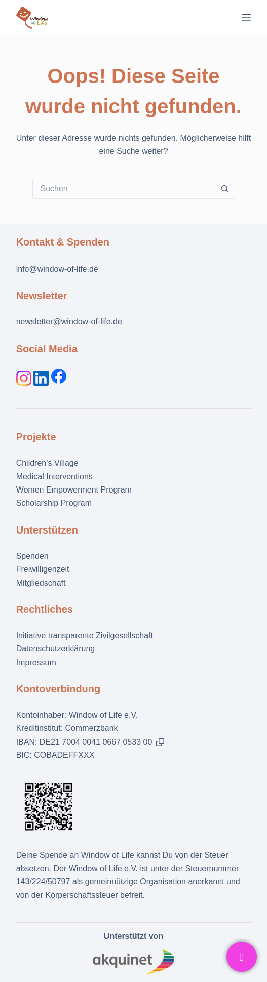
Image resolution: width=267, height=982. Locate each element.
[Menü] (246, 17)
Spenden (32, 556)
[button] (160, 742)
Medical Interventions (54, 476)
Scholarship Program (54, 503)
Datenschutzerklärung (55, 648)
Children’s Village (47, 463)
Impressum (36, 662)
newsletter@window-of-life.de (69, 321)
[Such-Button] (225, 189)
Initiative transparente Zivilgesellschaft (84, 635)
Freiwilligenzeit (42, 569)
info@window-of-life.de (57, 269)
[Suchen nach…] (123, 189)
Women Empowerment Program (74, 489)
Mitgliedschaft (41, 583)
